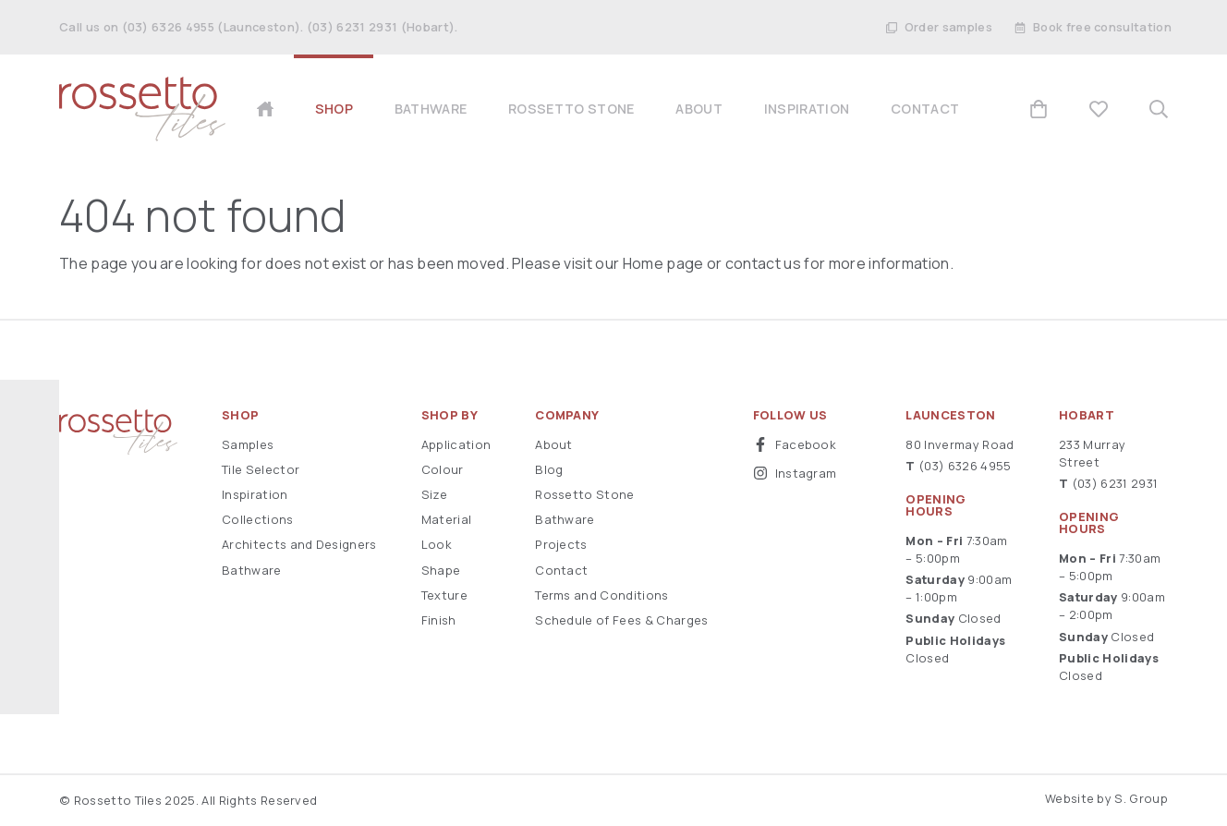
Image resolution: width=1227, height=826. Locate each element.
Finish (438, 620)
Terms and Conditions (601, 595)
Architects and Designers (299, 544)
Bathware (252, 570)
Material (446, 519)
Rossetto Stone (584, 494)
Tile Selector (260, 469)
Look (436, 544)
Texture (444, 595)
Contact (561, 570)
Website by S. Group (1106, 798)
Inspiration (255, 494)
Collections (258, 519)
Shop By (449, 415)
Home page (663, 263)
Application (456, 444)
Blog (549, 469)
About (554, 444)
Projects (561, 544)
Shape (441, 570)
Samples (247, 444)
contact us (763, 263)
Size (434, 494)
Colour (442, 469)
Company (567, 415)
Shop (240, 415)
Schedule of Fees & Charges (621, 620)
